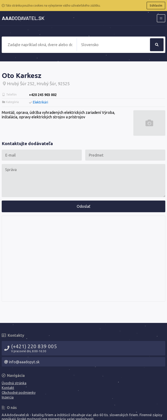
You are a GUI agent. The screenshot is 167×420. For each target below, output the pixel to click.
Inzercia (8, 397)
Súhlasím (156, 5)
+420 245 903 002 (43, 95)
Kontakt (8, 388)
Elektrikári (40, 102)
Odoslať (83, 206)
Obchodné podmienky (19, 393)
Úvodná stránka (14, 383)
